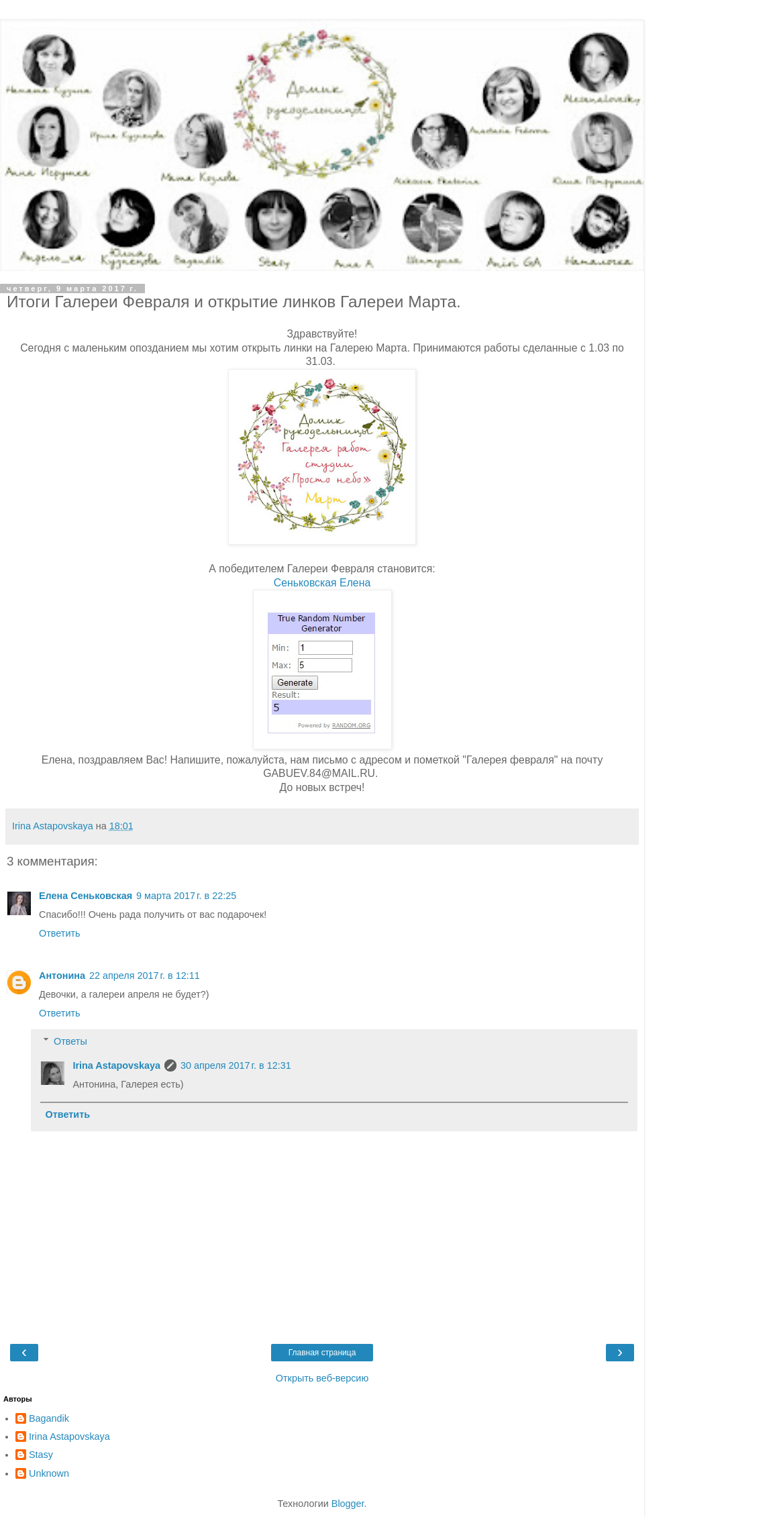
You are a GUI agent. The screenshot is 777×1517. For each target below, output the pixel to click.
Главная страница (322, 1352)
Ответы (70, 1041)
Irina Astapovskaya (116, 1065)
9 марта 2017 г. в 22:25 (186, 895)
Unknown (49, 1473)
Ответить (60, 933)
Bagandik (49, 1418)
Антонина (62, 975)
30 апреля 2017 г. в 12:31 (235, 1065)
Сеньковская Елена (322, 582)
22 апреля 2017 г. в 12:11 (144, 975)
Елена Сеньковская (85, 895)
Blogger (347, 1503)
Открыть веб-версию (322, 1378)
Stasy (41, 1454)
